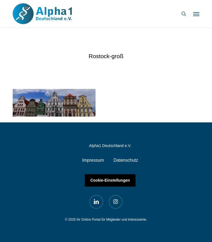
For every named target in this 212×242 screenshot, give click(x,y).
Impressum (93, 160)
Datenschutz (125, 160)
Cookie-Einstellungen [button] (110, 180)
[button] (196, 14)
